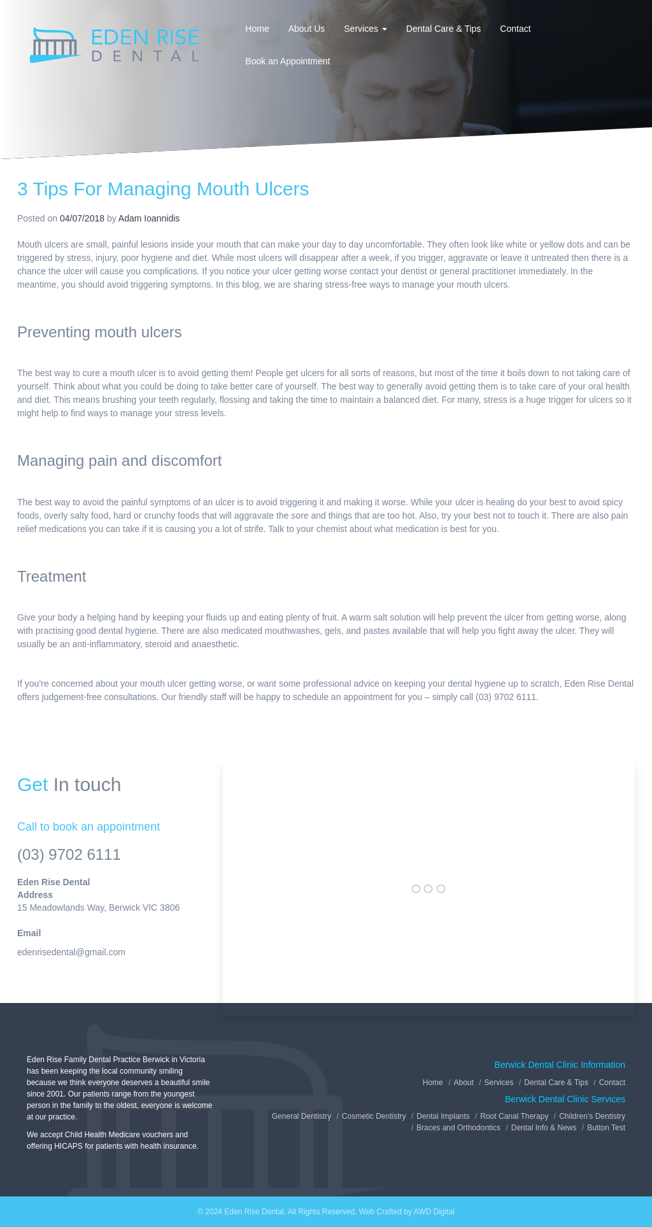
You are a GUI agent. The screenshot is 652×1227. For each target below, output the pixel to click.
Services (365, 29)
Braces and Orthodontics (458, 1127)
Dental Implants (442, 1116)
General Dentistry (301, 1116)
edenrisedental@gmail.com (71, 952)
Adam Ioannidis (149, 218)
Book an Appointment (287, 61)
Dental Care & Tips (443, 29)
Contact (515, 29)
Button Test (606, 1127)
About (463, 1082)
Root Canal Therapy (514, 1116)
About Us (306, 29)
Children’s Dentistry (592, 1116)
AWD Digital (434, 1211)
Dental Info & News (544, 1127)
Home (257, 29)
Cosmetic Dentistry (374, 1116)
